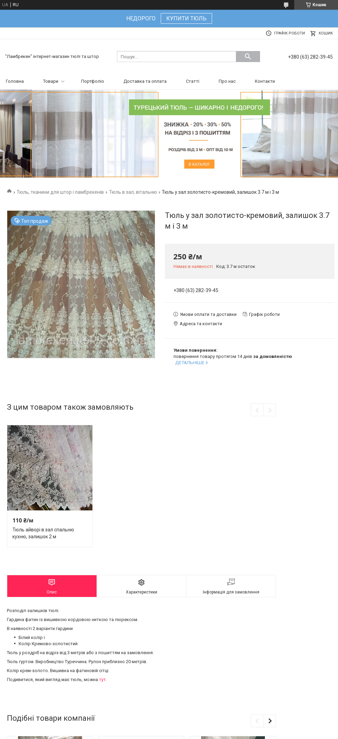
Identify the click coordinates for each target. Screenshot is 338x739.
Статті (192, 81)
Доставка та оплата (145, 81)
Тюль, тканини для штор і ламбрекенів (60, 192)
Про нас (227, 81)
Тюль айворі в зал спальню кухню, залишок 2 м (43, 533)
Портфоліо (92, 81)
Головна (15, 81)
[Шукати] (248, 56)
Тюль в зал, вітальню (133, 192)
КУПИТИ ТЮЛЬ (186, 18)
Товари (50, 81)
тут (102, 679)
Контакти (265, 81)
